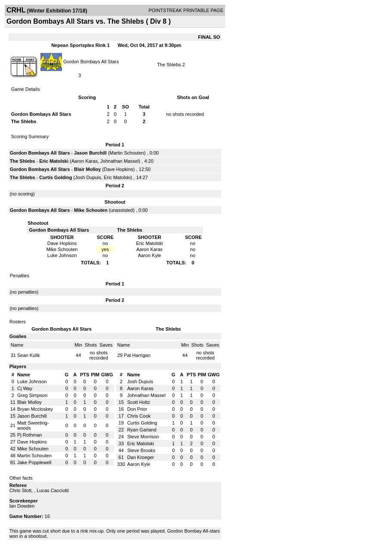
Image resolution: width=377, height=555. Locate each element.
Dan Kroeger (140, 457)
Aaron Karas (84, 161)
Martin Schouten (127, 152)
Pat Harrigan (137, 355)
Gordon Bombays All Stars (91, 61)
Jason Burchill (90, 152)
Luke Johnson (32, 381)
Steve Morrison (143, 436)
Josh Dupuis (88, 177)
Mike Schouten (91, 210)
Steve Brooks (141, 450)
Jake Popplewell (34, 462)
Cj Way (24, 388)
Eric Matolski (53, 161)
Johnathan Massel (119, 161)
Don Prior (137, 409)
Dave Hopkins (118, 169)
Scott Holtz (138, 402)
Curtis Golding (55, 177)
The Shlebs (169, 64)
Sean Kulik (28, 355)
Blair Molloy (87, 169)
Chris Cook (138, 416)
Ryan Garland (141, 429)
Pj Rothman (29, 434)
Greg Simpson (32, 395)
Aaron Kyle (138, 464)
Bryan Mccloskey (35, 409)
